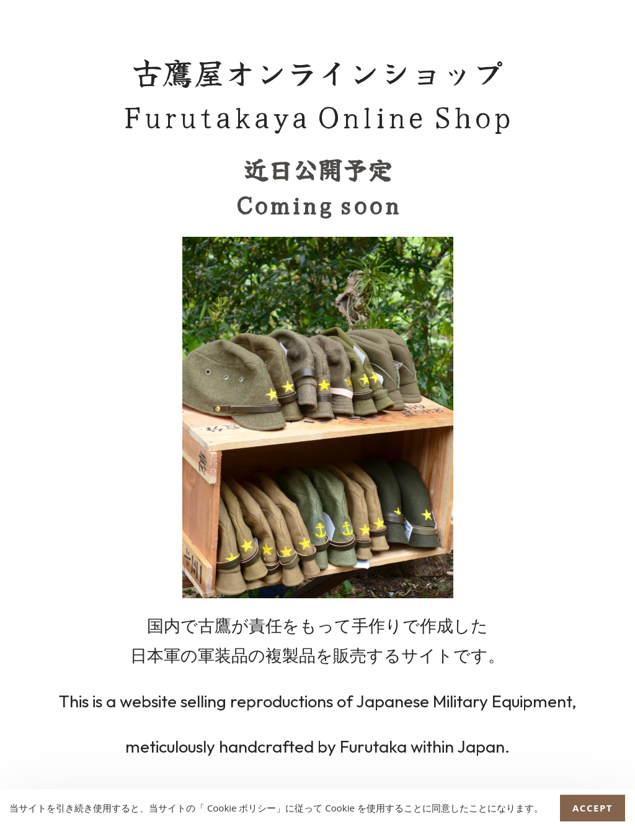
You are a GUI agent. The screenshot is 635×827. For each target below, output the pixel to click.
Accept (592, 808)
